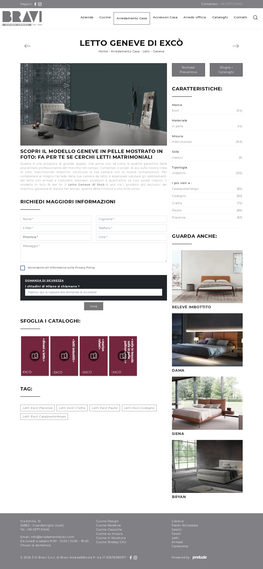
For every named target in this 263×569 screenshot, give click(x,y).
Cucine (105, 17)
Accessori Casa (165, 17)
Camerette (180, 546)
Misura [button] (177, 136)
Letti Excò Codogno (139, 408)
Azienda (86, 17)
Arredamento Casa (132, 18)
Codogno (206, 196)
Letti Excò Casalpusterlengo (44, 416)
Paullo (206, 210)
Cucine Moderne (108, 525)
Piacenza (206, 217)
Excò (206, 111)
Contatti (240, 17)
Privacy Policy (85, 267)
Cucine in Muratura (111, 538)
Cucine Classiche (109, 529)
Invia (93, 306)
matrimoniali (206, 142)
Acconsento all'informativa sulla (61, 267)
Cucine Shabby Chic (111, 542)
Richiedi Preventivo (188, 70)
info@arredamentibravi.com (52, 537)
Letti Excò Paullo (105, 408)
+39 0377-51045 (231, 4)
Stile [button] (175, 152)
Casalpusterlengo (206, 189)
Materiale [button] (179, 120)
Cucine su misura (109, 534)
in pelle (206, 126)
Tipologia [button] (179, 167)
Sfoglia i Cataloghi (226, 70)
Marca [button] (177, 105)
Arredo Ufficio (195, 17)
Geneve (158, 51)
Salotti (177, 529)
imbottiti (206, 173)
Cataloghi (220, 17)
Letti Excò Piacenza (37, 408)
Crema (206, 203)
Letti (146, 51)
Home (103, 51)
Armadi (177, 542)
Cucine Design (107, 521)
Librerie (178, 521)
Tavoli (176, 534)
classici (206, 158)
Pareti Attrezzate (185, 525)
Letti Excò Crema (72, 408)
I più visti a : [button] (182, 183)
